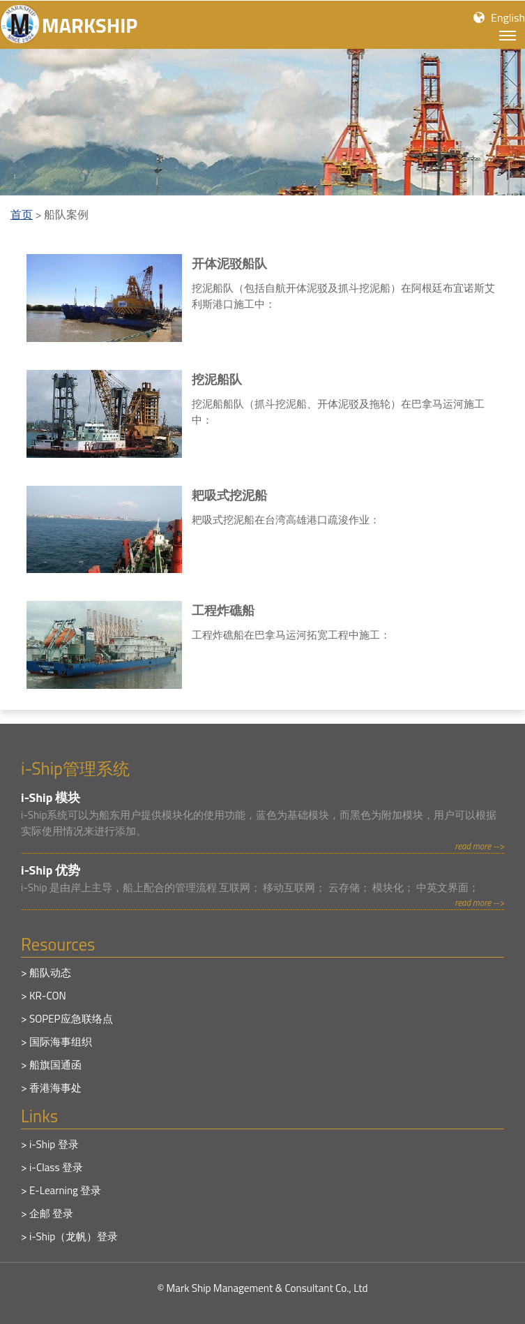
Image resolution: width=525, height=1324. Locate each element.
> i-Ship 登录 (49, 1144)
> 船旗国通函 (51, 1065)
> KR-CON (43, 996)
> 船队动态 (46, 973)
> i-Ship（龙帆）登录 (69, 1236)
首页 (21, 214)
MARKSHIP (89, 25)
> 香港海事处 (51, 1088)
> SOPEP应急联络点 (67, 1019)
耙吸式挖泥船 (229, 495)
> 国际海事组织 (56, 1042)
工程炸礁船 (223, 610)
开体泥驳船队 (229, 263)
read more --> (479, 846)
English (508, 17)
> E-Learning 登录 (61, 1190)
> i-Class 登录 (52, 1167)
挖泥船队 (217, 379)
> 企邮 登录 (47, 1213)
